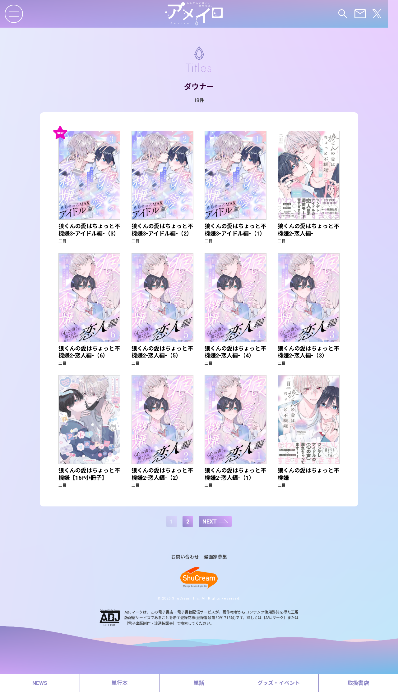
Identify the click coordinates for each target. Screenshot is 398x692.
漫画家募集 (215, 563)
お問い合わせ (185, 563)
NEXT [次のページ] (209, 527)
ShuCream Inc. (186, 604)
